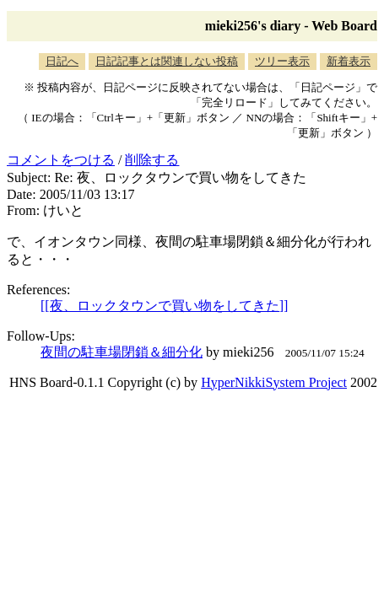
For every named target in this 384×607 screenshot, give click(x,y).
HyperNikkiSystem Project (274, 382)
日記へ (62, 61)
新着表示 (348, 61)
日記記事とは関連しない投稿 (166, 61)
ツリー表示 (282, 61)
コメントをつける (61, 160)
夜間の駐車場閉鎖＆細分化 (122, 352)
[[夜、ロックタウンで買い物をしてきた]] (164, 305)
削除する (152, 160)
